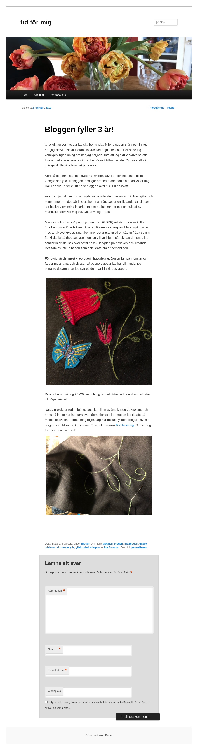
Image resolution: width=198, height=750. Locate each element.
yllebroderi (82, 547)
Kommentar (56, 591)
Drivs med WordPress (99, 735)
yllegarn (95, 547)
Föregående (155, 107)
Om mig (39, 94)
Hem (24, 94)
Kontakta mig (58, 94)
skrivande (63, 547)
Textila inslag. (125, 425)
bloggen (108, 543)
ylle (72, 547)
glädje (143, 543)
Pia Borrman (111, 547)
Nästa (172, 107)
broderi (118, 543)
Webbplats (54, 691)
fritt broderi (131, 543)
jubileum (50, 547)
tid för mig (36, 22)
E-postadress (57, 670)
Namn (54, 649)
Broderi (85, 543)
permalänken (139, 547)
